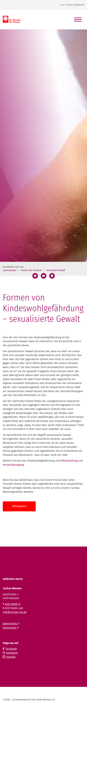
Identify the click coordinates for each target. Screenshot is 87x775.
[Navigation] (77, 19)
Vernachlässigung (13, 464)
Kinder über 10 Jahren (31, 270)
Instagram (12, 652)
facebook (11, 648)
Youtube (11, 657)
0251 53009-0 (12, 604)
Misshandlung (69, 460)
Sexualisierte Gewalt (55, 270)
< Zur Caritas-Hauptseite (72, 5)
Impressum (11, 627)
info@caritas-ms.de (15, 612)
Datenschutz (11, 623)
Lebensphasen (10, 270)
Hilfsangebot (19, 506)
